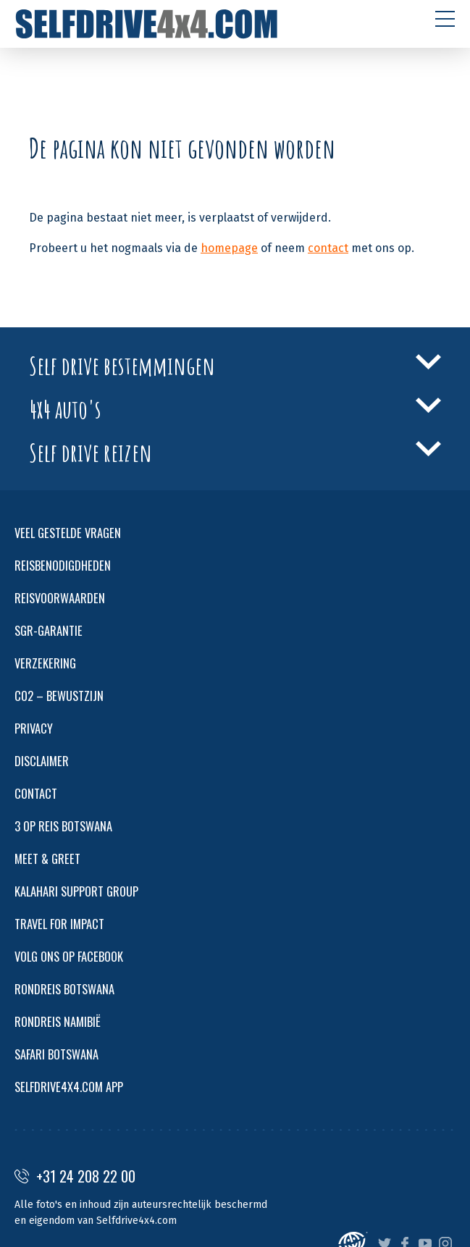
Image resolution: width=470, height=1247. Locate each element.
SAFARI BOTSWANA (56, 1054)
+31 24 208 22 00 (74, 1176)
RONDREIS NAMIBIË (57, 1021)
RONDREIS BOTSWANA (64, 989)
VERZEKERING (45, 663)
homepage (229, 248)
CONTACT (35, 793)
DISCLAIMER (41, 761)
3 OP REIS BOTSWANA (63, 826)
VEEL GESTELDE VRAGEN (67, 533)
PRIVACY (33, 728)
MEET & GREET (47, 858)
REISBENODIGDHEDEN (62, 565)
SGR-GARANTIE (48, 630)
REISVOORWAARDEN (59, 598)
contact (328, 248)
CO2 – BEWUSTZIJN (59, 696)
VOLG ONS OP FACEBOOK (68, 956)
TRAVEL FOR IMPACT (59, 924)
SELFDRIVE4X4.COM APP (68, 1087)
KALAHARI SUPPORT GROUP (76, 891)
